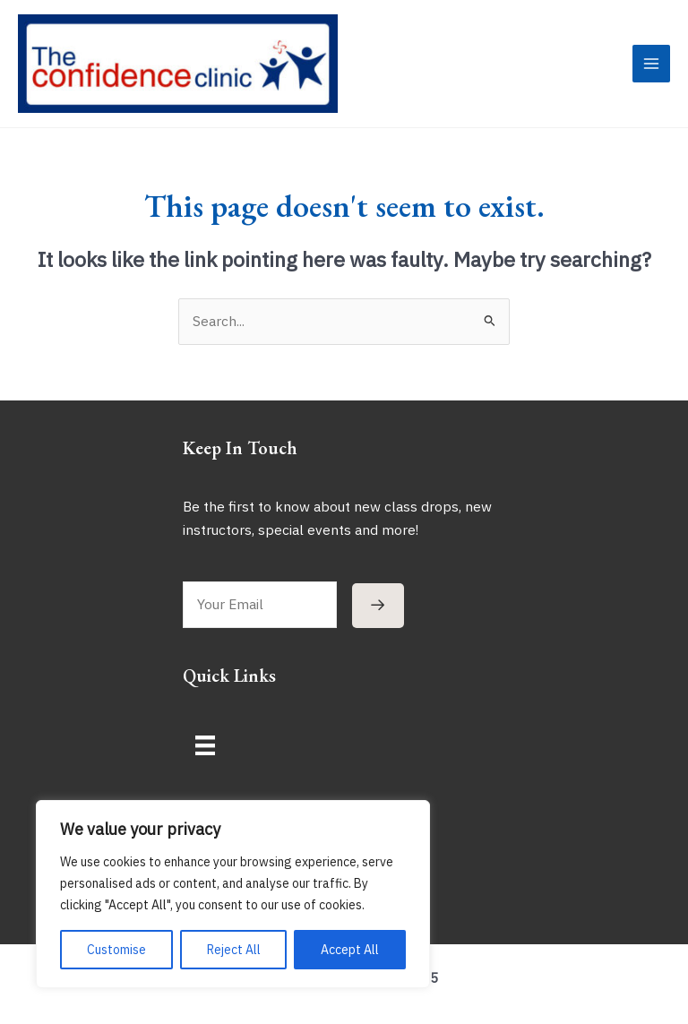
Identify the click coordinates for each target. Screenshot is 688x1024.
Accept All (350, 950)
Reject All (234, 950)
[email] (260, 617)
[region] (233, 894)
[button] (378, 617)
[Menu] (205, 757)
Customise (116, 950)
